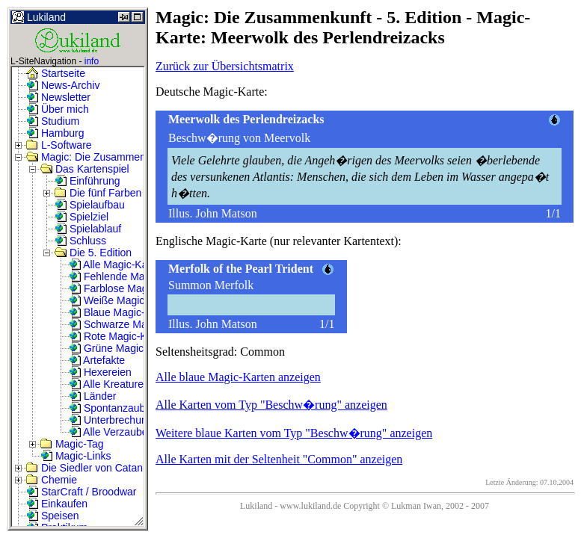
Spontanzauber (112, 408)
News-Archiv (62, 85)
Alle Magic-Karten (117, 264)
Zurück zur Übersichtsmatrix (225, 66)
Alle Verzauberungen (124, 432)
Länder (92, 396)
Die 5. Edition (93, 253)
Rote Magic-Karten (120, 336)
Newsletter (58, 97)
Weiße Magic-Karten (124, 300)
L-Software (59, 145)
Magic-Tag (71, 444)
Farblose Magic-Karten (129, 288)
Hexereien (100, 372)
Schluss (80, 241)
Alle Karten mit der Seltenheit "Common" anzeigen (279, 459)
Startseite (55, 73)
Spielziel (81, 217)
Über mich (57, 109)
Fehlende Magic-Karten (130, 276)
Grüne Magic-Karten (123, 348)
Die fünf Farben (98, 193)
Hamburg (55, 133)
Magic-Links (75, 456)
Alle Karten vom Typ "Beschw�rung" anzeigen (271, 404)
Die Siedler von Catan (84, 468)
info (91, 61)
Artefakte (97, 360)
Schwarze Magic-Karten (132, 324)
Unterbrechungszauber (129, 420)
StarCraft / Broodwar (81, 492)
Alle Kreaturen (109, 384)
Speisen (52, 516)
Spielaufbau (90, 205)
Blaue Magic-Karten (122, 312)
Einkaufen (56, 504)
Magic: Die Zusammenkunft (97, 157)
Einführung (87, 181)
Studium (52, 121)
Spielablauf (88, 229)
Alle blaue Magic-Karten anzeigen (238, 377)
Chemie (51, 480)
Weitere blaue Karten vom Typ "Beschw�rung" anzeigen (294, 433)
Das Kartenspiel (84, 169)
